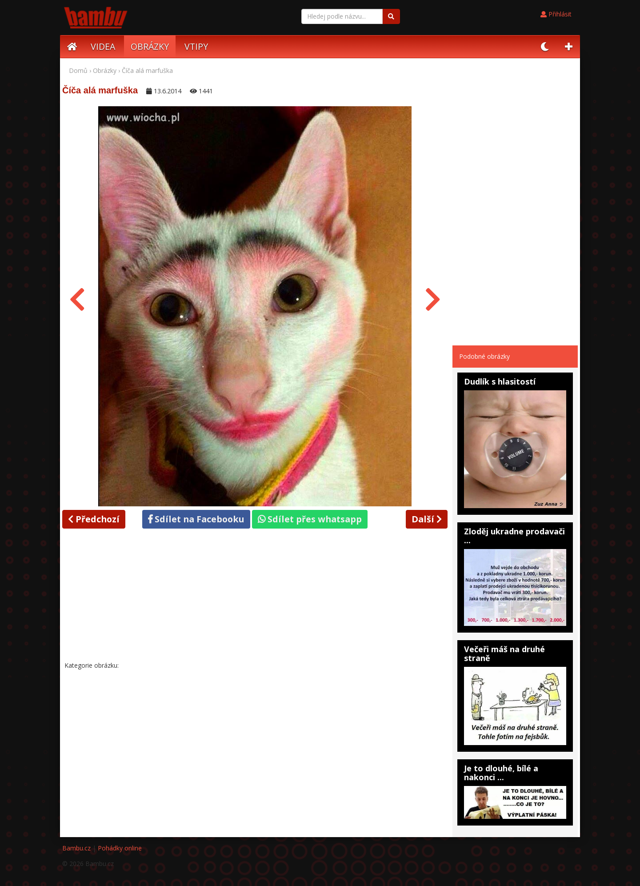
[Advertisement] (255, 596)
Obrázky (104, 70)
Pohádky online (120, 848)
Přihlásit (556, 14)
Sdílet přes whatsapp (310, 519)
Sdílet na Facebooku (196, 519)
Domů (78, 70)
